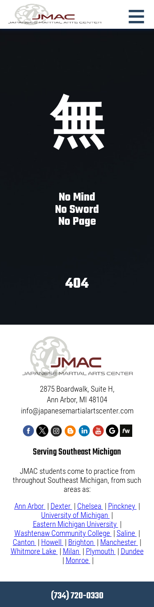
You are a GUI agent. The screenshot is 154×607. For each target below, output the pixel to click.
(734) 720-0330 (77, 596)
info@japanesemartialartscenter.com (77, 410)
